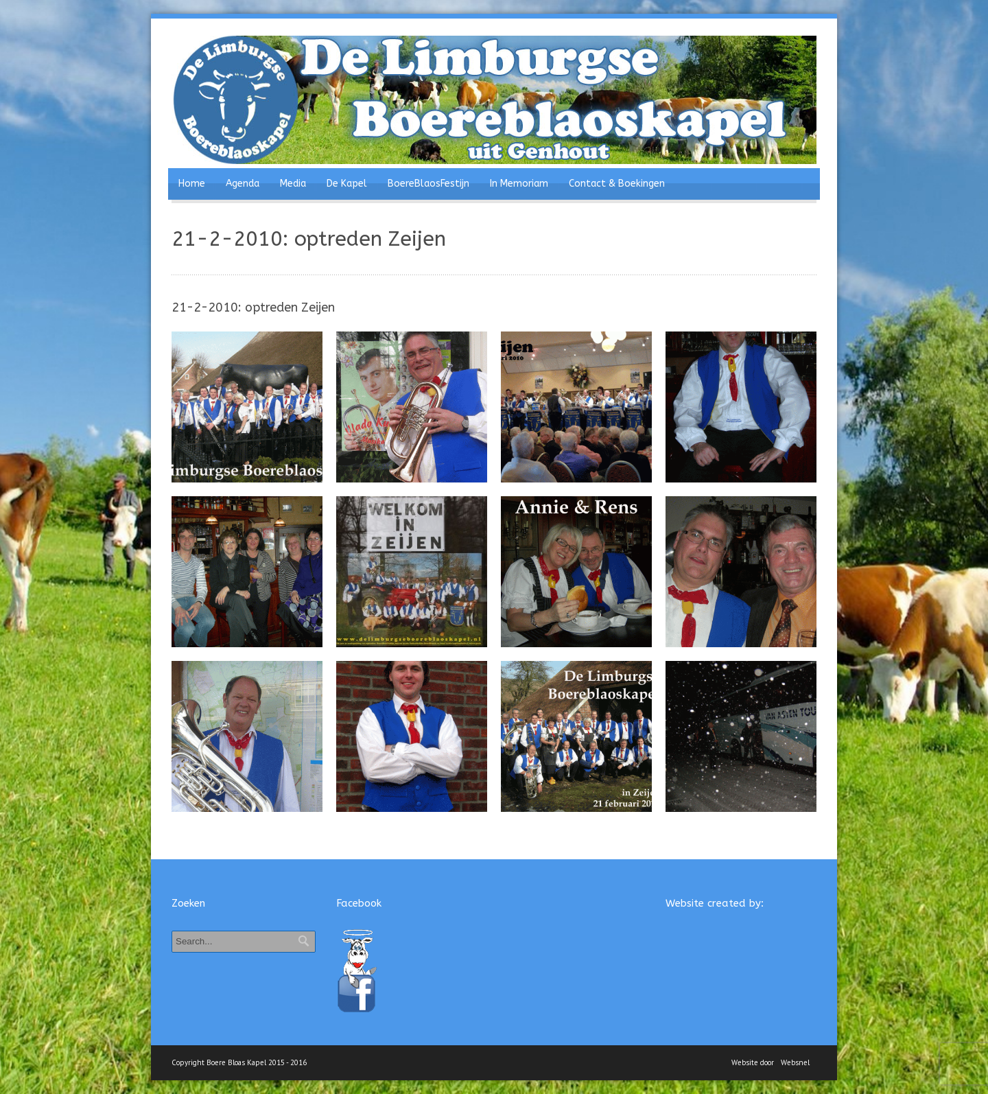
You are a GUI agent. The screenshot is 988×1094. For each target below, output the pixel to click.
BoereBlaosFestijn (428, 183)
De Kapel (347, 183)
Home (191, 183)
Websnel (795, 1062)
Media (293, 183)
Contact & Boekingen (617, 183)
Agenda (242, 183)
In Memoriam (519, 183)
